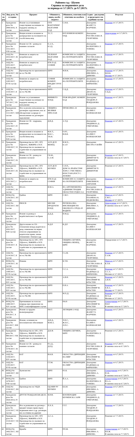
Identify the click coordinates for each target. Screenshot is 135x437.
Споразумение (111, 301)
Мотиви (108, 75)
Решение (109, 22)
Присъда (109, 195)
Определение (110, 33)
